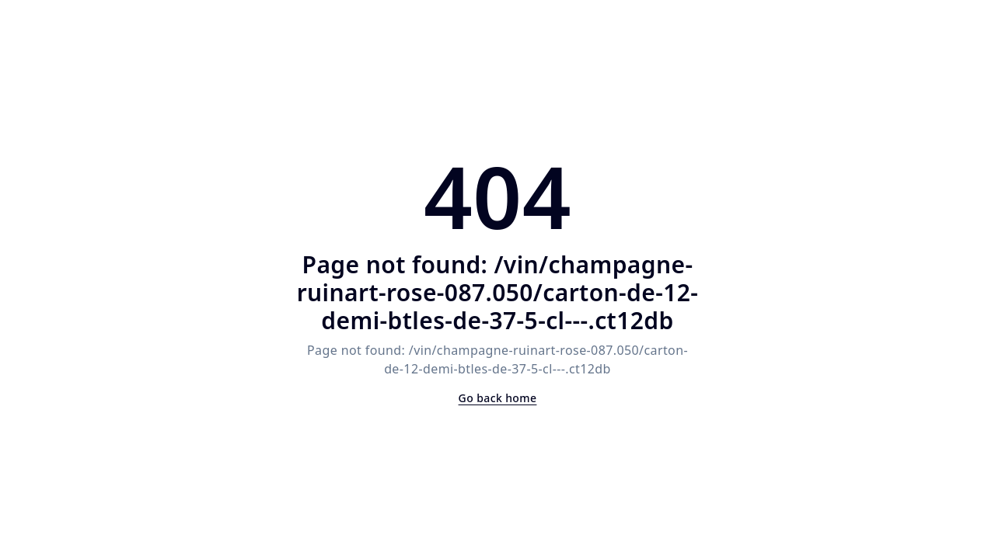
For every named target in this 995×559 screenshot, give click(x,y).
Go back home (498, 398)
